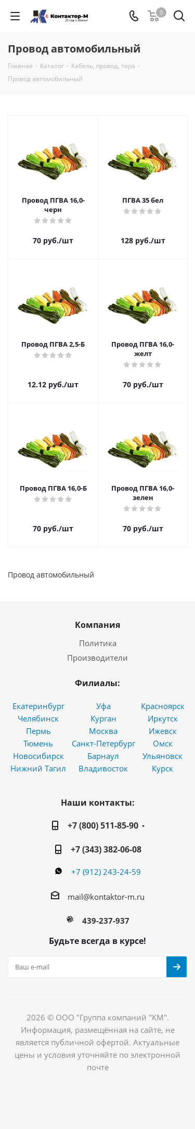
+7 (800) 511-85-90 (103, 825)
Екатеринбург (38, 706)
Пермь (38, 731)
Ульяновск (162, 756)
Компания (97, 625)
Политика (97, 643)
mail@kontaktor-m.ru (106, 896)
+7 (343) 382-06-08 (106, 849)
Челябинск (38, 718)
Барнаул (103, 756)
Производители (97, 657)
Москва (103, 731)
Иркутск (163, 718)
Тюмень (38, 743)
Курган (103, 718)
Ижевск (163, 731)
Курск (162, 768)
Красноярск (163, 706)
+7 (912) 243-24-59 (106, 872)
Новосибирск (38, 756)
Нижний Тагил (38, 768)
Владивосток (103, 768)
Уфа (103, 706)
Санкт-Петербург (103, 743)
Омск (163, 743)
